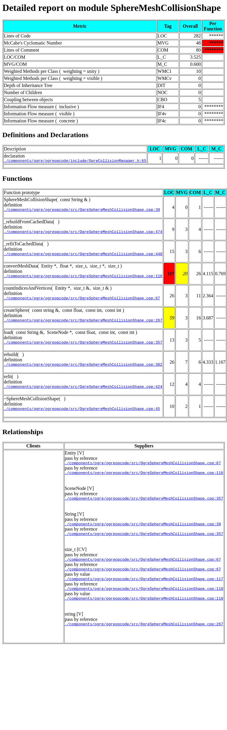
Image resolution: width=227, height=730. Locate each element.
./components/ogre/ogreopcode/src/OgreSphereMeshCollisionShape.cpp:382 (83, 372)
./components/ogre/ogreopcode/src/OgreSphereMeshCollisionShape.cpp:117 (144, 595)
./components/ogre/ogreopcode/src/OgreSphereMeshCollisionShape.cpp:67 (82, 303)
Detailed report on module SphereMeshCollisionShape (111, 7)
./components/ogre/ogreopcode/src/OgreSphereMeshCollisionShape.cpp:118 (144, 606)
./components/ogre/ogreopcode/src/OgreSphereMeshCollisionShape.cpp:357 (83, 349)
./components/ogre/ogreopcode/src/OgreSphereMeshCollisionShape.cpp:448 (83, 257)
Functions (17, 179)
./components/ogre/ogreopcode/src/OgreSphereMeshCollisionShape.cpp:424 (83, 395)
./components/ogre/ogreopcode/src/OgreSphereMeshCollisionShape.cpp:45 (82, 418)
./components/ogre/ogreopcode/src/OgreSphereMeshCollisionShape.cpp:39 (82, 211)
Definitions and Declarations (45, 135)
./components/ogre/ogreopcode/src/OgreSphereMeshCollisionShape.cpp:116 (83, 280)
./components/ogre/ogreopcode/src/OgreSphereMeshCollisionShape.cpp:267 (83, 326)
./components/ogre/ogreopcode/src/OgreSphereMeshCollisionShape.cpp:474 (83, 234)
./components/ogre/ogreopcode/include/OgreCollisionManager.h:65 (75, 161)
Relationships (22, 441)
